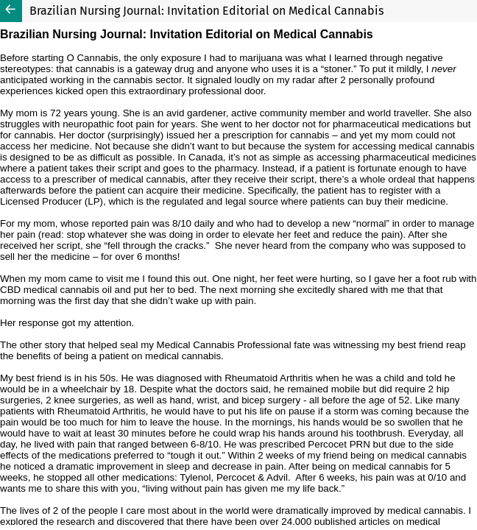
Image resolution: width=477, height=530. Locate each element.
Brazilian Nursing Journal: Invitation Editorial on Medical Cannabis (206, 11)
